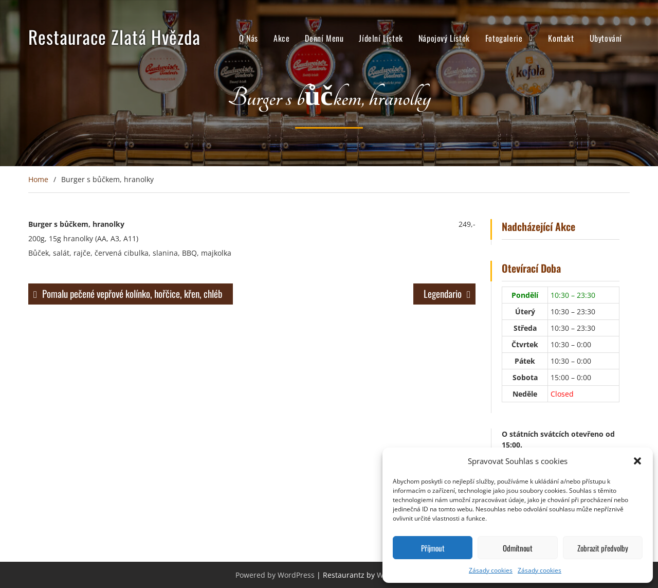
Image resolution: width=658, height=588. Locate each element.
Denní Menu (324, 38)
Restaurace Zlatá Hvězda (114, 36)
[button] (637, 461)
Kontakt (561, 38)
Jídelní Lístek (381, 38)
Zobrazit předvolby (602, 548)
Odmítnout (518, 548)
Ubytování (606, 38)
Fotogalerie (504, 38)
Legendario (443, 293)
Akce (281, 38)
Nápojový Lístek (444, 38)
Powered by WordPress (275, 575)
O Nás (248, 38)
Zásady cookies (491, 570)
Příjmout (433, 548)
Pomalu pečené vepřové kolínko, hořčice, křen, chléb (132, 293)
